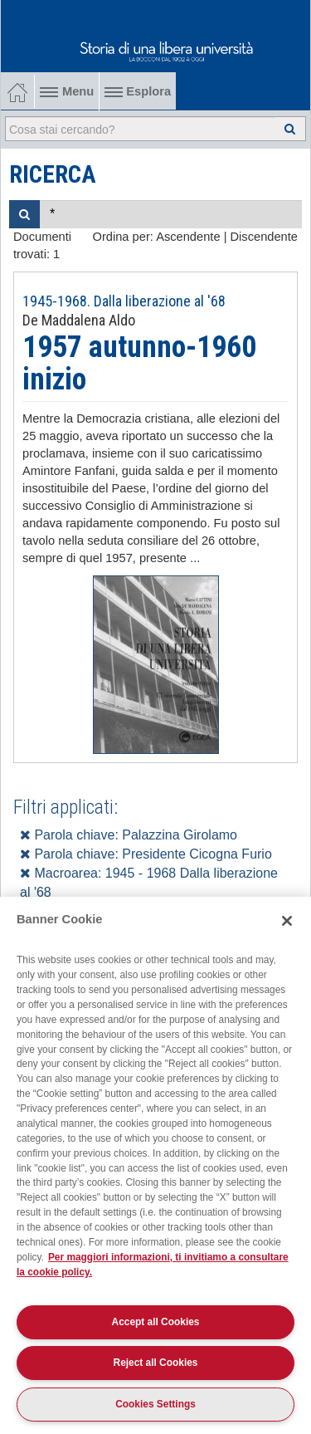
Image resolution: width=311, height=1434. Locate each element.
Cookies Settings (155, 1404)
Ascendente (188, 236)
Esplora (137, 91)
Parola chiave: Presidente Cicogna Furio (146, 854)
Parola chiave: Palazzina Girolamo (128, 835)
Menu (67, 91)
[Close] (287, 921)
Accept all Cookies (156, 1322)
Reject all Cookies (156, 1362)
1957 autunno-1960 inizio (139, 364)
